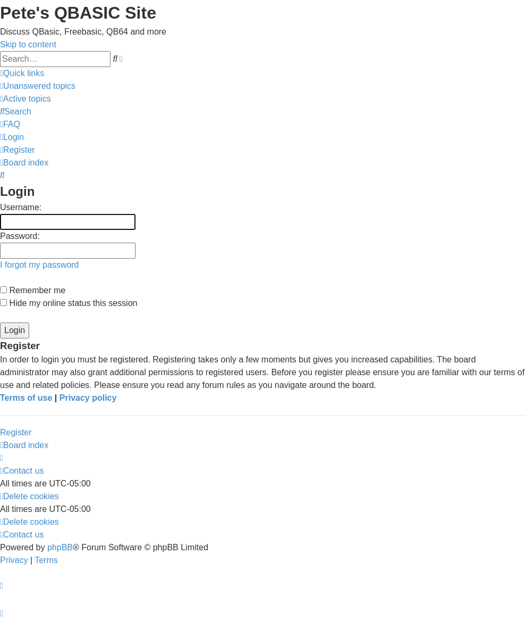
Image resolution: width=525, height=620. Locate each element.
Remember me (32, 290)
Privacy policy (88, 397)
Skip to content (28, 44)
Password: (20, 236)
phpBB (60, 547)
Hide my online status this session (68, 303)
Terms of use (26, 397)
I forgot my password (39, 264)
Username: (20, 207)
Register (16, 432)
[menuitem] (37, 85)
